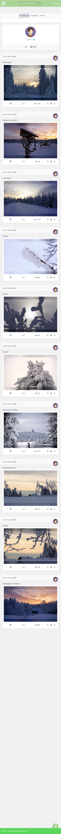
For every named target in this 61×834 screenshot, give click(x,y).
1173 (37, 219)
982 (37, 277)
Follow (33, 47)
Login (57, 3)
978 (37, 161)
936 (37, 509)
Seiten (42, 15)
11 (26, 47)
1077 (37, 451)
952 (37, 393)
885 (37, 625)
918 (37, 567)
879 (37, 335)
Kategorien (34, 15)
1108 (37, 104)
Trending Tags (24, 15)
